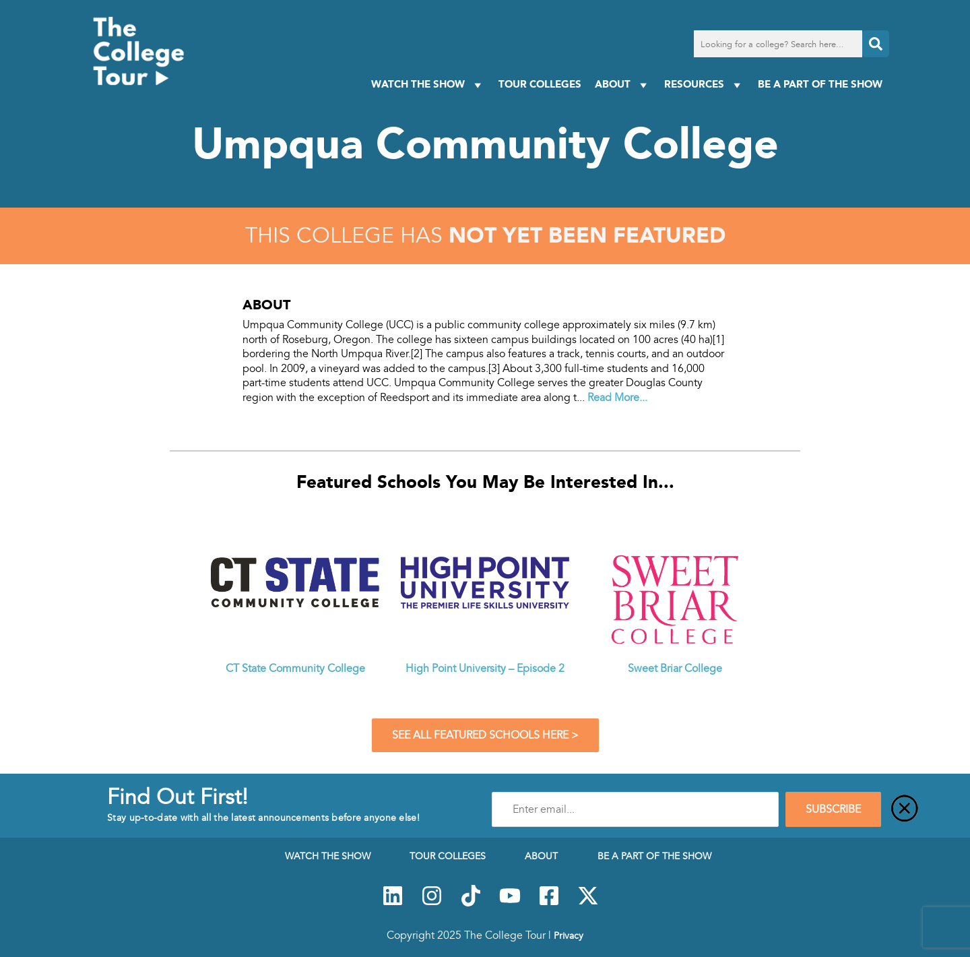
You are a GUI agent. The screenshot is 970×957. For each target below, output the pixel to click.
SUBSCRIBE (833, 809)
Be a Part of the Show (820, 83)
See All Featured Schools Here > (485, 735)
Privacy (568, 935)
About (623, 84)
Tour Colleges (539, 83)
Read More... (617, 397)
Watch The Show (428, 84)
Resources (704, 84)
